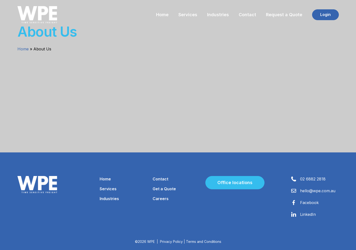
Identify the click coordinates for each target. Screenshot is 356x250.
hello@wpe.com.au (317, 190)
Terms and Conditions (203, 241)
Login (325, 14)
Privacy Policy (171, 241)
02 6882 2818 (313, 178)
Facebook (309, 202)
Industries (218, 14)
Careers (161, 198)
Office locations (234, 182)
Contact (247, 14)
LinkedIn (308, 214)
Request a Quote (284, 14)
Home (162, 14)
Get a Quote (164, 188)
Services (187, 14)
